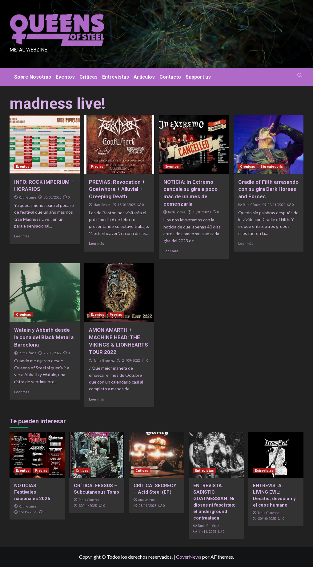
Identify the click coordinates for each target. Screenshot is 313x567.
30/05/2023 (52, 197)
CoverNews (188, 557)
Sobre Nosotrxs (32, 77)
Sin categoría (271, 167)
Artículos (144, 77)
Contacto (170, 77)
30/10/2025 (267, 519)
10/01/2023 (202, 212)
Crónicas (247, 167)
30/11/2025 (88, 506)
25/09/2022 (52, 353)
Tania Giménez (104, 360)
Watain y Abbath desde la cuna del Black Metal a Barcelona (44, 337)
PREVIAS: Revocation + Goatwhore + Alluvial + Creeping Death (117, 189)
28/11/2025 (147, 506)
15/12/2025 (28, 512)
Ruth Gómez (27, 197)
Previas (97, 167)
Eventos (65, 77)
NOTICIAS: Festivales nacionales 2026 (32, 492)
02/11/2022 (276, 205)
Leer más (21, 236)
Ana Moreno (146, 500)
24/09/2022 (131, 361)
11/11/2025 (207, 532)
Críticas (88, 77)
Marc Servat (102, 205)
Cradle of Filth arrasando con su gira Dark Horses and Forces (268, 189)
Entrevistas (115, 77)
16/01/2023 (126, 205)
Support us (198, 77)
